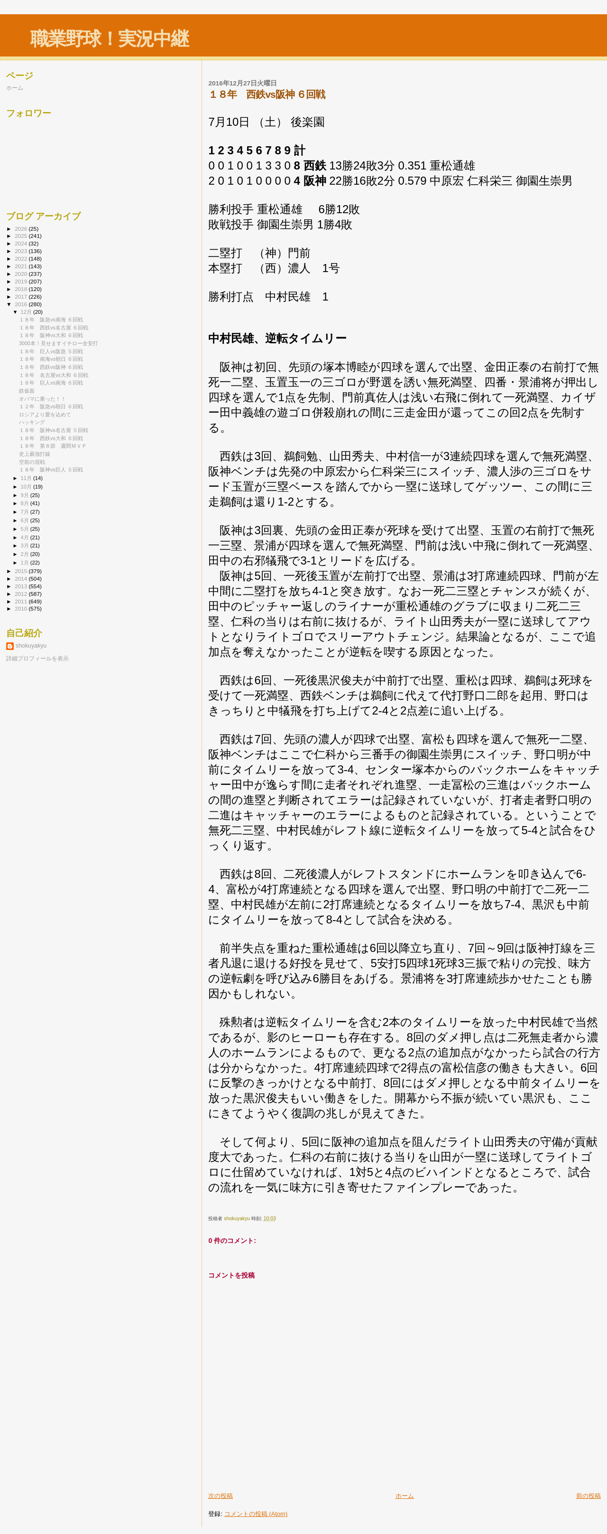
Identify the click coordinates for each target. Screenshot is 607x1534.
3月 (25, 545)
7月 (25, 512)
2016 (21, 304)
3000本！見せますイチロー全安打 (58, 343)
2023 (21, 251)
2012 (21, 594)
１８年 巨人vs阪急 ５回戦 (51, 351)
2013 (21, 586)
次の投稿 (220, 1495)
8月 (25, 503)
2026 (21, 229)
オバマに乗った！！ (42, 399)
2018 (21, 289)
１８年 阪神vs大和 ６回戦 (51, 335)
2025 (21, 236)
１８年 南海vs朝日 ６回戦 (51, 359)
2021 (21, 266)
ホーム (404, 1495)
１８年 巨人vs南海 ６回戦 (51, 383)
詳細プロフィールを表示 (37, 658)
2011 (21, 601)
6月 (25, 520)
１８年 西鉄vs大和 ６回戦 (51, 438)
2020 (21, 274)
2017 (21, 296)
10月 (27, 486)
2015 (21, 571)
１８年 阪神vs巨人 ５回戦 (51, 469)
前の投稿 (588, 1495)
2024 (21, 243)
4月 (25, 537)
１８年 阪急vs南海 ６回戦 (51, 319)
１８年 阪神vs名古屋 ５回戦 (53, 430)
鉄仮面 (27, 391)
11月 (27, 478)
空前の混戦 (32, 462)
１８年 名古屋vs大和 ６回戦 (53, 375)
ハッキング (32, 422)
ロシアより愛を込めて (45, 414)
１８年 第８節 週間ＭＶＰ (53, 446)
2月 (25, 554)
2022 (21, 258)
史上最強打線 (34, 454)
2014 (21, 578)
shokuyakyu (31, 645)
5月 (25, 529)
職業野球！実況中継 (109, 38)
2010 (21, 608)
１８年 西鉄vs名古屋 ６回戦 (53, 327)
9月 (25, 495)
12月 (27, 312)
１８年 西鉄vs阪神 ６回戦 (51, 367)
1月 (25, 562)
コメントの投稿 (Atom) (256, 1513)
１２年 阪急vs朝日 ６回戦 (51, 406)
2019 (21, 281)
